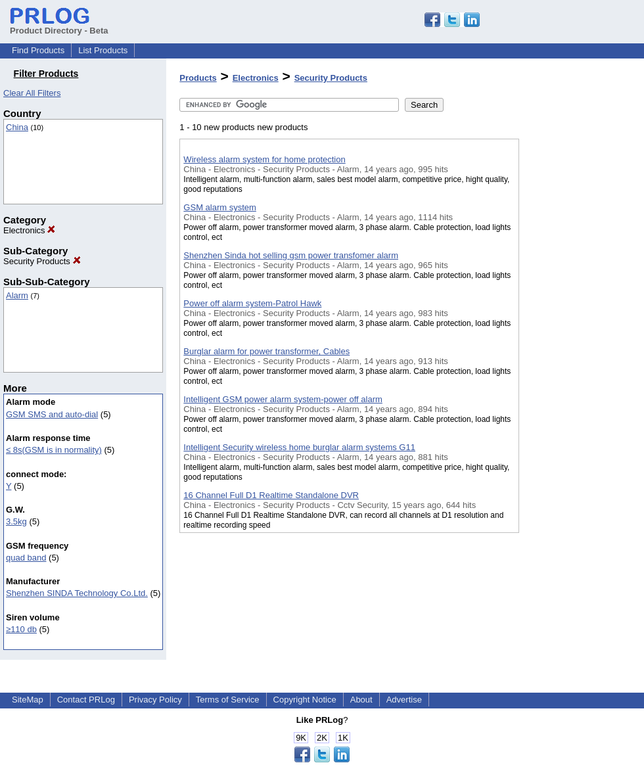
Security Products (42, 261)
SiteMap (27, 699)
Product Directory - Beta (59, 25)
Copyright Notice (304, 699)
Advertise (404, 699)
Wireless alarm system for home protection (264, 159)
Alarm (17, 295)
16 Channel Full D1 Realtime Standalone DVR (271, 495)
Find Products (38, 50)
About (361, 699)
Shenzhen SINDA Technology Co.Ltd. (77, 593)
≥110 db (21, 629)
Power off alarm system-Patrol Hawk (252, 303)
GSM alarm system (219, 207)
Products (197, 78)
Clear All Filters (31, 93)
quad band (26, 558)
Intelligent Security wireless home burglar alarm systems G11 (299, 447)
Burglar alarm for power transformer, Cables (266, 351)
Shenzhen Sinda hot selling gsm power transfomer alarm (290, 255)
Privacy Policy (155, 699)
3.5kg (16, 521)
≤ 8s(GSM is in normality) (54, 450)
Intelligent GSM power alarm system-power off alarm (282, 399)
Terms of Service (228, 699)
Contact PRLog (86, 699)
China (17, 127)
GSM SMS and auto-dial (52, 414)
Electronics (29, 230)
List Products (102, 50)
